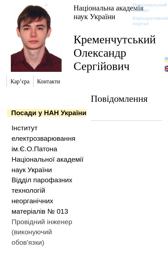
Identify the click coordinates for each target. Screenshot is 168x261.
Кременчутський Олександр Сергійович (115, 53)
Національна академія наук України (108, 12)
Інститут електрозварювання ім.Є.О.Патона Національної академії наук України (48, 148)
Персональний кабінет (146, 7)
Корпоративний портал (146, 21)
